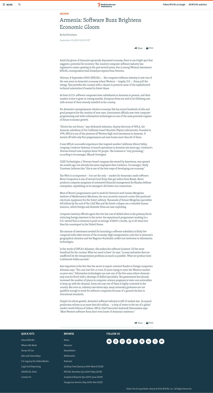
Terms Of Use (27, 351)
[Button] (138, 48)
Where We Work (29, 345)
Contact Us (26, 377)
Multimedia (69, 356)
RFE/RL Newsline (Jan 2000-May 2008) (83, 372)
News (66, 340)
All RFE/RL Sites (29, 372)
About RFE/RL (28, 340)
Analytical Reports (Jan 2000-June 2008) (83, 377)
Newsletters (69, 351)
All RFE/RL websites (198, 5)
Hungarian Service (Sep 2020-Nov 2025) (83, 382)
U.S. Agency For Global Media (35, 361)
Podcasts (68, 361)
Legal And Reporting (31, 367)
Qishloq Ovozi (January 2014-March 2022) (83, 367)
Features (68, 345)
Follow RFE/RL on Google (174, 5)
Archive (64, 14)
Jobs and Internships (31, 356)
